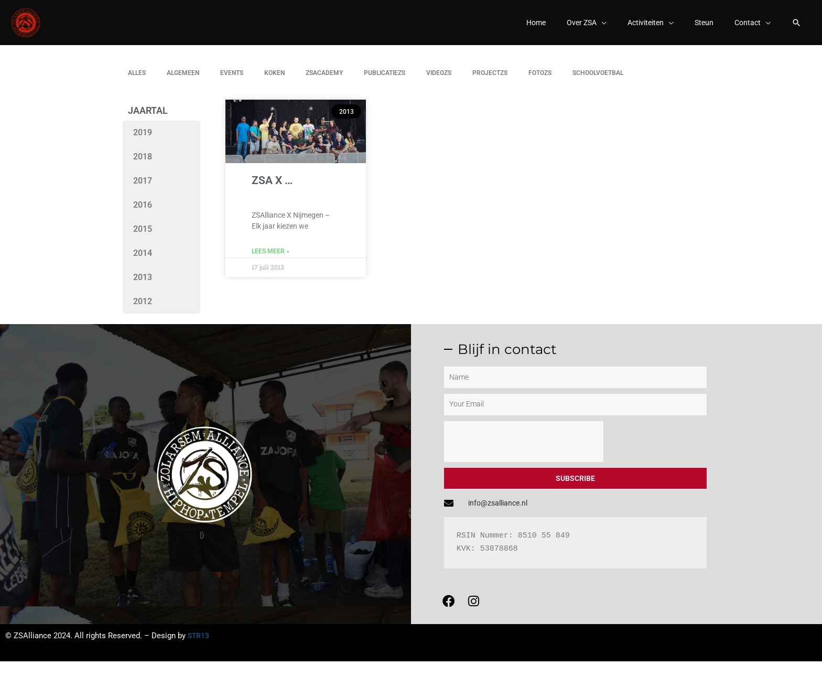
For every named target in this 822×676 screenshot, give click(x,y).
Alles (137, 80)
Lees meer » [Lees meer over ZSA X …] (270, 258)
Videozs (438, 80)
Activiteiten (640, 26)
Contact (746, 26)
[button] (796, 26)
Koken (274, 80)
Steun (701, 26)
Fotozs (539, 80)
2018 (142, 164)
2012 (142, 309)
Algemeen (183, 80)
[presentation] (523, 448)
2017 (142, 188)
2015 (142, 236)
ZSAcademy (324, 80)
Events (231, 80)
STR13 (199, 650)
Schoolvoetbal (597, 80)
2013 (142, 284)
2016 (142, 212)
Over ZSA (573, 26)
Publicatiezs (384, 80)
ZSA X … (272, 187)
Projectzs (489, 80)
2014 (142, 260)
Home (525, 26)
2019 (142, 140)
